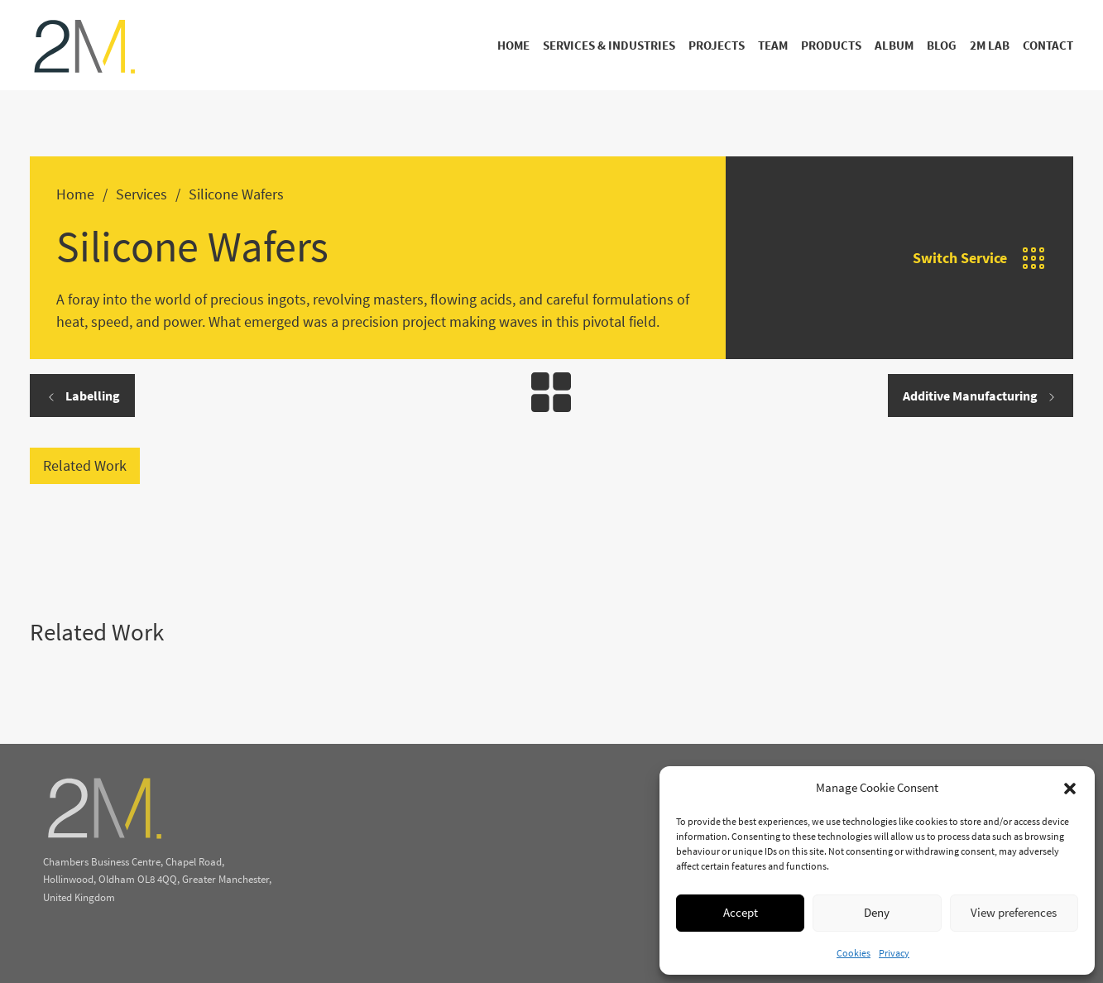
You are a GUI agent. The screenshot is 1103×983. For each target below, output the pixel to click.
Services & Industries (609, 45)
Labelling (82, 395)
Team (773, 45)
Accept (740, 912)
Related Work (85, 465)
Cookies (853, 953)
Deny (877, 912)
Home (513, 45)
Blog (942, 45)
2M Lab (989, 45)
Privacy (894, 953)
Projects (716, 45)
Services (141, 194)
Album (894, 45)
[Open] (1033, 258)
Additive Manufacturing (980, 395)
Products (831, 45)
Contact (1048, 45)
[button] (1070, 788)
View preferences (1014, 912)
